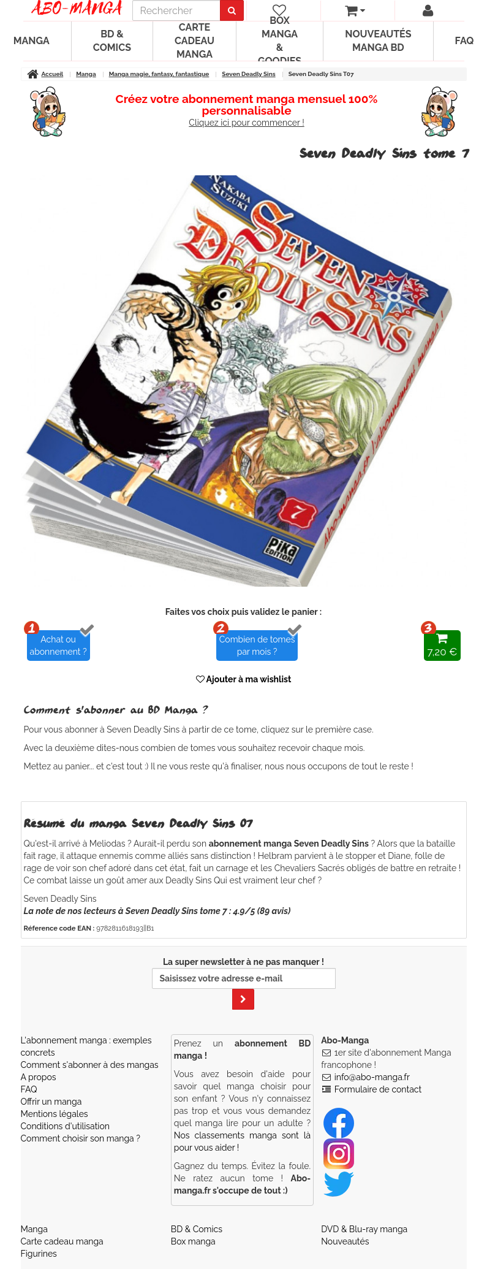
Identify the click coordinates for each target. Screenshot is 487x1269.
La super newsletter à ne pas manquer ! (244, 983)
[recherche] (176, 10)
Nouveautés (345, 1241)
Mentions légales (54, 1114)
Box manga (193, 1241)
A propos (38, 1077)
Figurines (39, 1254)
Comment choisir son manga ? (80, 1138)
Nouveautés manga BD (378, 40)
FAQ (29, 1089)
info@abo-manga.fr (372, 1077)
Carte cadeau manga (194, 40)
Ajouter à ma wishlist (244, 679)
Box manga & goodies (279, 41)
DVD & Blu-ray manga (364, 1229)
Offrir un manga (51, 1102)
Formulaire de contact (377, 1089)
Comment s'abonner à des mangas (90, 1065)
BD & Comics (112, 40)
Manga (34, 1229)
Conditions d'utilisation (65, 1126)
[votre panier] (355, 10)
